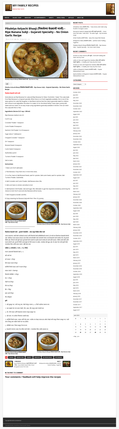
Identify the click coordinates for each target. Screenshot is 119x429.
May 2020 (75, 219)
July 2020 (75, 213)
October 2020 (76, 205)
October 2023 (76, 109)
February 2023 (77, 131)
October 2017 (76, 304)
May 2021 (75, 186)
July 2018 (75, 279)
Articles (71, 17)
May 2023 (75, 122)
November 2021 (77, 169)
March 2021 (76, 191)
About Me (80, 17)
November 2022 (77, 139)
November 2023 (77, 106)
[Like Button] (7, 84)
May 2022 (75, 155)
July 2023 (75, 117)
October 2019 (76, 238)
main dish (37, 357)
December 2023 (77, 103)
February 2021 (77, 194)
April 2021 (75, 188)
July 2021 (75, 180)
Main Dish (28, 17)
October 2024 (76, 92)
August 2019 (76, 244)
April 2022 (75, 158)
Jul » (78, 336)
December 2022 (77, 136)
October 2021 (76, 172)
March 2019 (76, 257)
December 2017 (77, 299)
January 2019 (76, 263)
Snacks (7, 17)
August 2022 (76, 147)
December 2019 (77, 233)
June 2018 (75, 282)
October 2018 (76, 271)
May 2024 (75, 100)
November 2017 (77, 302)
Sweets (51, 17)
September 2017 (77, 307)
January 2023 (76, 133)
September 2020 (77, 208)
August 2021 (76, 177)
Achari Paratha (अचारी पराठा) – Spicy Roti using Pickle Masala (89, 38)
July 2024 (75, 95)
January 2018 (76, 296)
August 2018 (76, 277)
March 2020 (76, 224)
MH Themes (27, 425)
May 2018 (75, 285)
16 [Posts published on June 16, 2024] (105, 327)
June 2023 (75, 120)
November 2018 (77, 269)
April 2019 (75, 255)
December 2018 (77, 266)
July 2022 (75, 150)
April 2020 (75, 222)
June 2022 (75, 153)
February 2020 (77, 227)
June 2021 (75, 183)
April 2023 (75, 125)
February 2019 (77, 260)
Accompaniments (39, 17)
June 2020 (75, 216)
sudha (17, 39)
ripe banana (58, 357)
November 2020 (77, 202)
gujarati (29, 357)
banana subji (20, 357)
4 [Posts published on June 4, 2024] (80, 324)
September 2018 (77, 274)
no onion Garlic (47, 357)
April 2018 (75, 288)
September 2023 (77, 111)
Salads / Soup (17, 17)
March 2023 (76, 128)
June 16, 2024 (10, 39)
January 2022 (76, 164)
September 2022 (77, 144)
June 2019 (75, 249)
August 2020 (76, 211)
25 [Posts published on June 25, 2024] (80, 332)
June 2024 (75, 97)
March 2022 (76, 161)
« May (74, 336)
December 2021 (77, 166)
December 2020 (77, 200)
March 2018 (76, 291)
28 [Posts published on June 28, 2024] (95, 332)
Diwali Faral (61, 17)
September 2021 (77, 175)
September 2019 (77, 241)
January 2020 (76, 230)
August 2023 (76, 114)
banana (11, 357)
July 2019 (75, 246)
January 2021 (76, 197)
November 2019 (77, 235)
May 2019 (75, 252)
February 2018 (77, 293)
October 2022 (76, 142)
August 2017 (76, 310)
